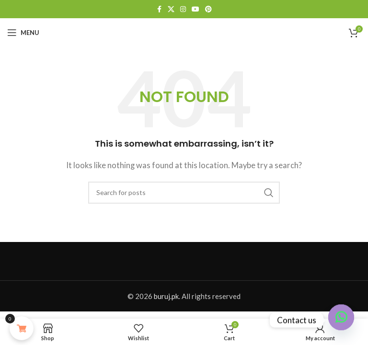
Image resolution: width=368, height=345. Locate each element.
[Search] (184, 193)
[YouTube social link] (195, 9)
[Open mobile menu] (23, 32)
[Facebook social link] (159, 9)
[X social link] (171, 9)
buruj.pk (166, 296)
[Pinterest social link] (208, 9)
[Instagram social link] (183, 9)
